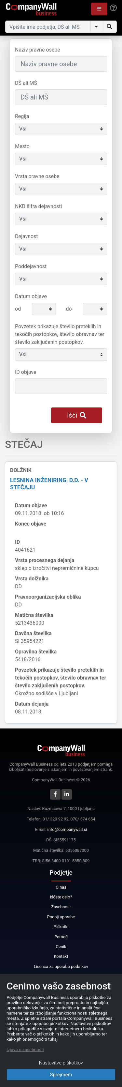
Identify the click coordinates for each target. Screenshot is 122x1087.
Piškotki (61, 926)
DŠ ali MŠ (26, 83)
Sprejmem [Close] (61, 1075)
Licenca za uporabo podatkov (61, 966)
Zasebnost (61, 906)
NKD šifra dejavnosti (38, 206)
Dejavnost (26, 236)
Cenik (61, 946)
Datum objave (31, 296)
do (69, 309)
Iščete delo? (61, 897)
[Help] (113, 8)
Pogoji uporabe (61, 916)
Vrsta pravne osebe (37, 176)
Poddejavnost (31, 266)
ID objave (25, 372)
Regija (22, 116)
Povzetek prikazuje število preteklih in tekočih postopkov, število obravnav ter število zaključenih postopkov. (59, 334)
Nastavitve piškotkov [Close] (61, 1063)
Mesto (22, 146)
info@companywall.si (67, 829)
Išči (76, 415)
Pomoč (61, 936)
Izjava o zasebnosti (25, 1049)
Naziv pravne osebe (37, 50)
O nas (61, 887)
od (18, 309)
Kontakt (61, 956)
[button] (99, 9)
